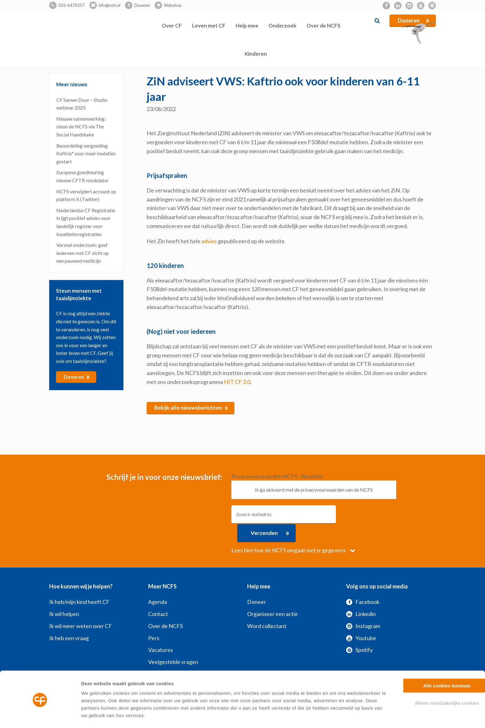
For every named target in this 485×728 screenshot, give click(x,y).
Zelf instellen (334, 715)
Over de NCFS (324, 25)
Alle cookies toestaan (433, 666)
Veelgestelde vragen (173, 643)
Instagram (363, 607)
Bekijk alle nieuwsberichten (191, 407)
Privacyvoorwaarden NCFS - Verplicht (277, 476)
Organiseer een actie (272, 595)
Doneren (142, 5)
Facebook (363, 583)
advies (209, 241)
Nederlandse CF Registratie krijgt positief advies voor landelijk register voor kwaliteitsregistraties (85, 222)
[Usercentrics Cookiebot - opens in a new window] (40, 716)
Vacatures (160, 631)
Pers (153, 619)
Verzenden (371, 514)
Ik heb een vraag (69, 619)
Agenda (157, 583)
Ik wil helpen (64, 595)
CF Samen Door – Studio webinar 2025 (81, 104)
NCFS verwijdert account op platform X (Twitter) (86, 195)
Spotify (359, 631)
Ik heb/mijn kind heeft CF (79, 583)
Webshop (173, 5)
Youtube (361, 619)
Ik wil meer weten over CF (80, 607)
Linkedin (361, 595)
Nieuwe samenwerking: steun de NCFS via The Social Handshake (81, 126)
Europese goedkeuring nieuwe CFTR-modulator (82, 176)
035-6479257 (71, 5)
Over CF (172, 25)
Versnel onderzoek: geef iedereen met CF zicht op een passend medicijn (82, 253)
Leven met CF (208, 25)
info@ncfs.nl (109, 5)
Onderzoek (282, 25)
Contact (158, 595)
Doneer (256, 583)
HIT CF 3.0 (237, 381)
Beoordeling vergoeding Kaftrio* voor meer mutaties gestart (86, 153)
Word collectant (266, 607)
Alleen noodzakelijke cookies (433, 683)
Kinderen (256, 53)
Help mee (247, 25)
